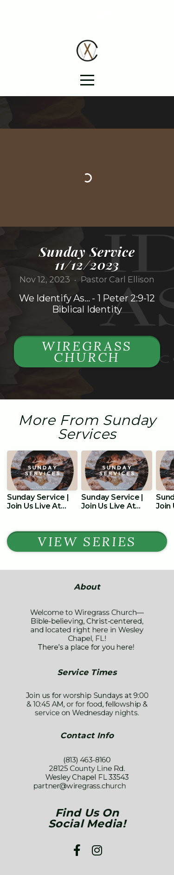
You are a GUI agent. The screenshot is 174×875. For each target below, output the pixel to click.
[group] (42, 484)
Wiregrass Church (87, 352)
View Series (87, 541)
